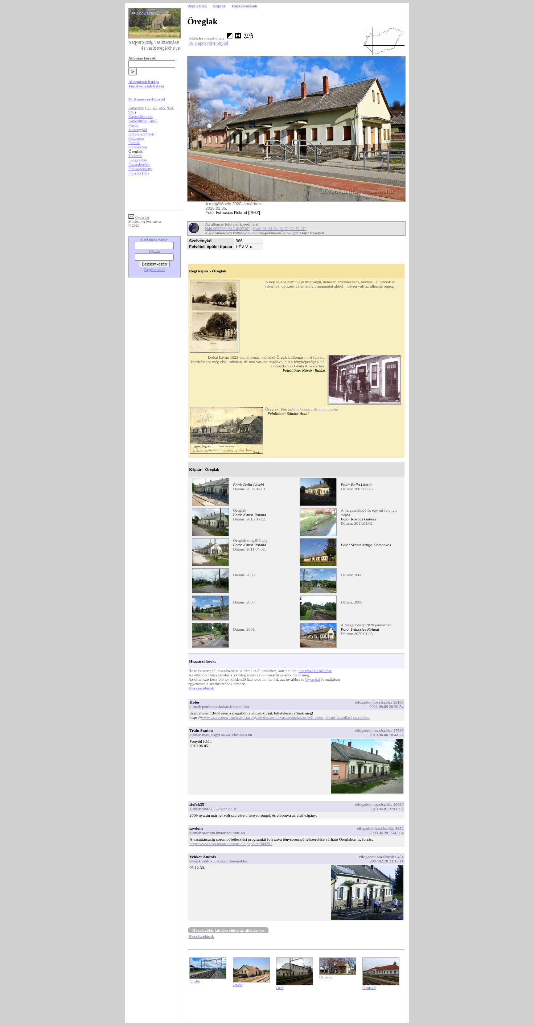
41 (155, 108)
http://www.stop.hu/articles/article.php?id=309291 (230, 843)
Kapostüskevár (140, 116)
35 (149, 108)
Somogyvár (137, 147)
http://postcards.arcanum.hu (315, 409)
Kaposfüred (138, 121)
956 (131, 112)
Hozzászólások (201, 688)
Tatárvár (135, 155)
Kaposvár (136, 108)
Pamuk (134, 142)
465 (162, 108)
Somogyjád (137, 129)
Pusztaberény (139, 164)
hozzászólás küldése (315, 670)
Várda (133, 125)
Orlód (237, 984)
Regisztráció (154, 269)
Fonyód (134, 173)
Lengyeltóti (137, 160)
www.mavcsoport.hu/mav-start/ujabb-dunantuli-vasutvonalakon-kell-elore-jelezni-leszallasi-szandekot (285, 717)
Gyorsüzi (312, 679)
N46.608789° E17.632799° (227, 228)
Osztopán (136, 138)
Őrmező (369, 987)
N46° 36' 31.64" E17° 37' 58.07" (280, 228)
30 (145, 173)
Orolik (194, 981)
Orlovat (325, 977)
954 (170, 108)
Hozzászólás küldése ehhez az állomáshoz (228, 930)
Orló (280, 987)
